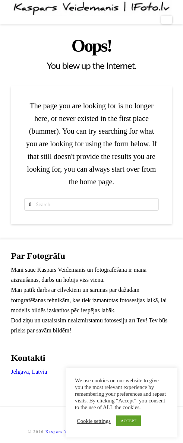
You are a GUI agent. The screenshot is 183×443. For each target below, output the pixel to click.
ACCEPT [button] (128, 420)
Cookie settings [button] (94, 421)
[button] (166, 20)
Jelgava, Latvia (29, 372)
